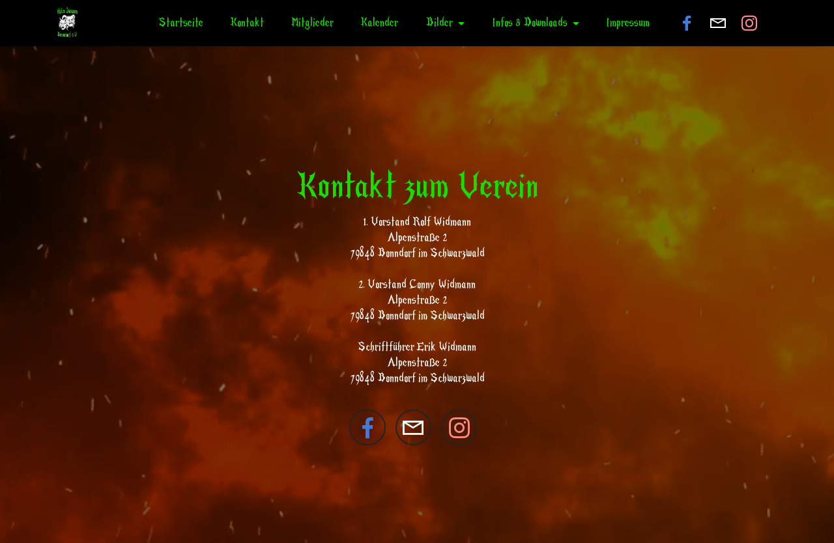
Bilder (439, 22)
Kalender (379, 22)
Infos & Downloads (530, 22)
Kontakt (247, 22)
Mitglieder (312, 22)
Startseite (180, 22)
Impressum (628, 22)
